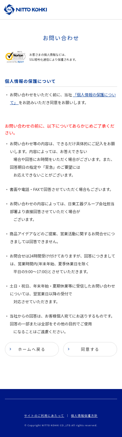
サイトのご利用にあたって (44, 416)
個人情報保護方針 (84, 416)
